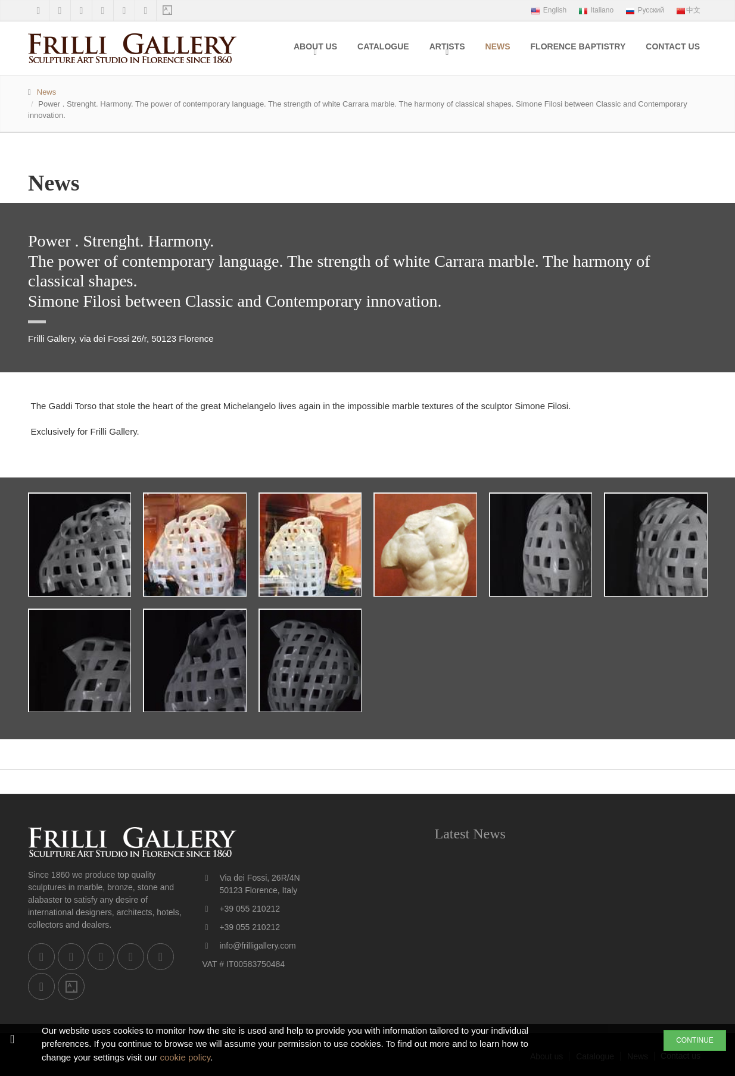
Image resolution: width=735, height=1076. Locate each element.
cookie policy (185, 1057)
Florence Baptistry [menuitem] (578, 46)
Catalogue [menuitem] (383, 46)
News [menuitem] (497, 46)
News (47, 92)
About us (315, 46)
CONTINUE (695, 1040)
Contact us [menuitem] (673, 46)
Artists (447, 46)
